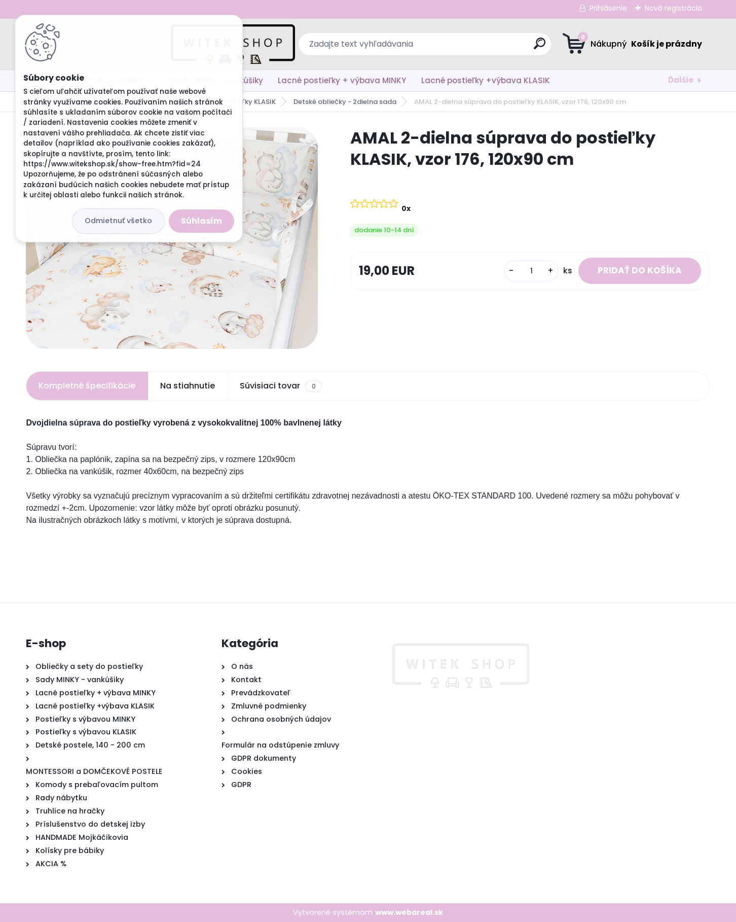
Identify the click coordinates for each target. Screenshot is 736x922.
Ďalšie (680, 80)
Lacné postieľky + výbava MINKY (342, 80)
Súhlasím (201, 221)
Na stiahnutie (187, 386)
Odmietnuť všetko (118, 221)
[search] (467, 47)
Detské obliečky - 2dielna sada (344, 102)
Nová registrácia (673, 8)
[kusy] (530, 275)
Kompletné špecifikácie (87, 386)
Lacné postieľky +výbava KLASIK (485, 80)
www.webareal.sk (409, 912)
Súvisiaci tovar (280, 386)
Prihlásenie (608, 8)
